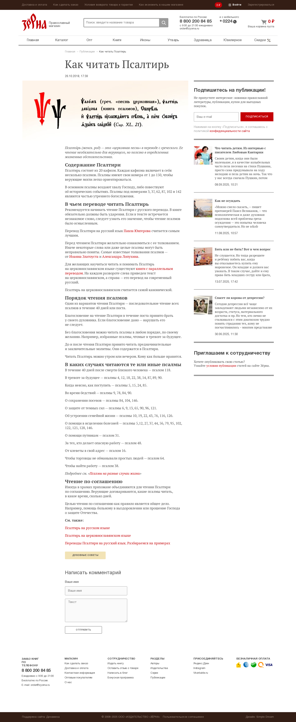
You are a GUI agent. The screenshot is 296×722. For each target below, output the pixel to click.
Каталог (61, 40)
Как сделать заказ (65, 5)
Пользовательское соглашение (183, 717)
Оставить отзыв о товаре (123, 668)
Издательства (159, 668)
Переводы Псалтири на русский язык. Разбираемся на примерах (117, 543)
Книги (117, 40)
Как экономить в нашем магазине (161, 5)
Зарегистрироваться (261, 5)
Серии (154, 673)
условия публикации (221, 366)
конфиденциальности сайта (230, 131)
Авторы (154, 663)
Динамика (53, 717)
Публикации (87, 52)
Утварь (173, 40)
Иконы (145, 40)
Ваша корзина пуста (261, 26)
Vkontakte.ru (200, 673)
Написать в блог (118, 673)
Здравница (203, 40)
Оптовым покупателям (78, 678)
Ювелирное (232, 40)
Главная (33, 40)
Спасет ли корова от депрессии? (239, 298)
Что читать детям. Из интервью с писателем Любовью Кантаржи (240, 150)
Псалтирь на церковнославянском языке (98, 535)
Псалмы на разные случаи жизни (115, 473)
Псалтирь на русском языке (87, 528)
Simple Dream (265, 717)
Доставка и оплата (34, 5)
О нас (68, 682)
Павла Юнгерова (137, 231)
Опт (90, 40)
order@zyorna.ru (189, 29)
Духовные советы (85, 555)
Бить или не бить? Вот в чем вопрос (243, 249)
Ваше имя (72, 582)
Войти (234, 5)
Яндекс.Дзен (201, 663)
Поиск (163, 23)
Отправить (83, 630)
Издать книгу (116, 663)
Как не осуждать (227, 201)
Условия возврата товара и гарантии (108, 5)
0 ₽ (218, 5)
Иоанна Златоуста (83, 256)
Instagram (199, 668)
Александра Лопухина (120, 256)
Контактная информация (80, 673)
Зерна (34, 22)
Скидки (262, 40)
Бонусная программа (120, 678)
